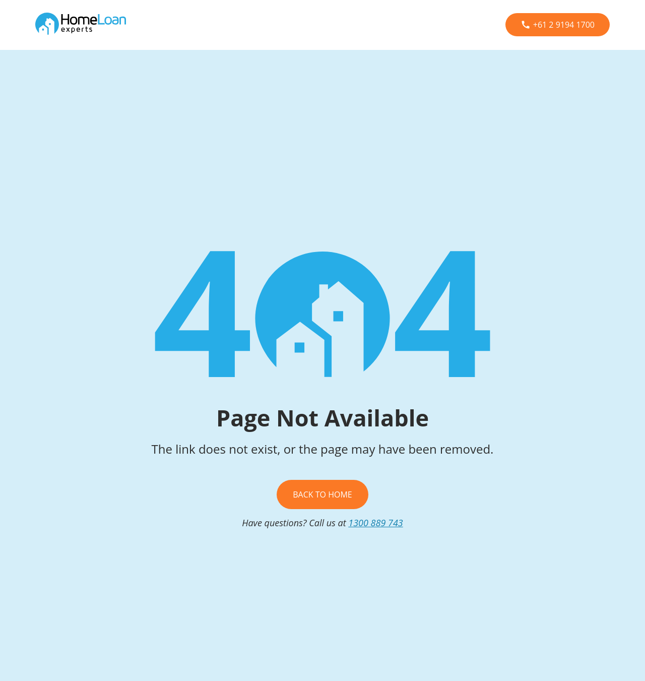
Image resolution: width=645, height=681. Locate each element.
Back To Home (322, 494)
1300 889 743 (375, 523)
